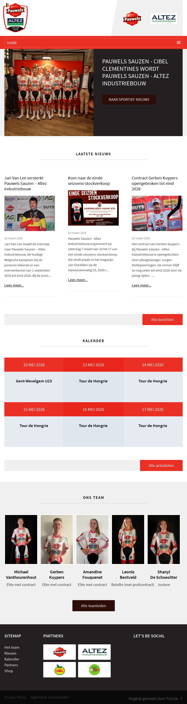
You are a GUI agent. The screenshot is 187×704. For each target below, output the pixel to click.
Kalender (11, 659)
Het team (12, 647)
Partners (11, 664)
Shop (8, 670)
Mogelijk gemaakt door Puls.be (156, 697)
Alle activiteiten (161, 465)
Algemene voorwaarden (50, 697)
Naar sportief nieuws (129, 99)
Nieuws (10, 653)
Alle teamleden (93, 605)
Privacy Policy (15, 697)
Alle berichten (162, 319)
